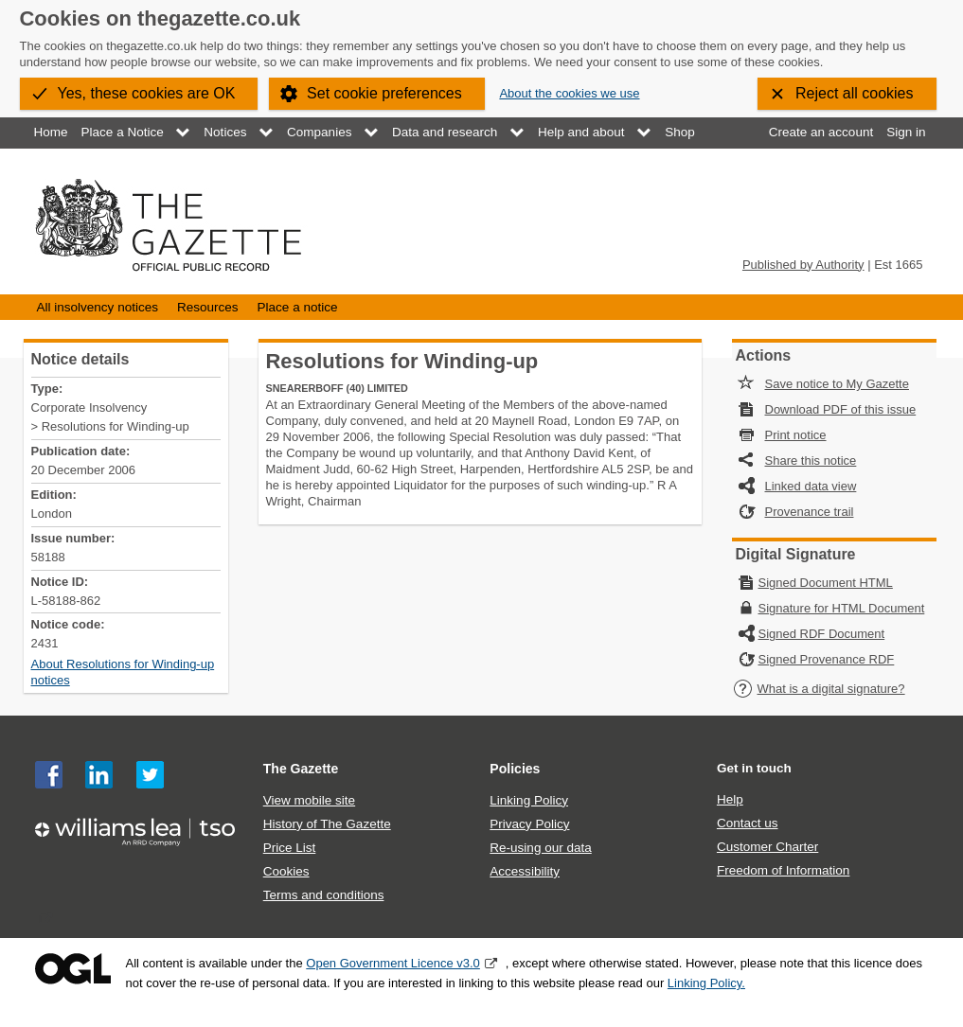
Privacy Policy (529, 824)
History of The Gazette (327, 824)
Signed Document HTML (825, 582)
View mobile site (309, 800)
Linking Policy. (706, 983)
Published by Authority (803, 264)
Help (730, 799)
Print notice (796, 435)
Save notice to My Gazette (837, 384)
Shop (680, 132)
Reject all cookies (854, 93)
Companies (319, 132)
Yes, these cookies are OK (147, 93)
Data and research (444, 132)
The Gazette (301, 768)
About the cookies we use (569, 93)
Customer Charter (767, 847)
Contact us (747, 823)
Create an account (821, 132)
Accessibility (525, 871)
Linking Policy (529, 800)
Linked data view (811, 486)
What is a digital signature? (819, 689)
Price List (289, 848)
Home (51, 132)
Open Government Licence (73, 968)
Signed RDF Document (821, 634)
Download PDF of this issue (841, 409)
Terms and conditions (323, 895)
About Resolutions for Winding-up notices (123, 672)
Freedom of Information (783, 870)
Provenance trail (809, 512)
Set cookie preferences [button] (384, 93)
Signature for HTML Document (841, 608)
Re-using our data (540, 848)
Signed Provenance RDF (826, 659)
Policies (515, 768)
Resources (208, 307)
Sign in (905, 132)
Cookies (286, 871)
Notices (225, 132)
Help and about (581, 132)
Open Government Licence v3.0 (393, 963)
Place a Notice (122, 132)
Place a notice (298, 307)
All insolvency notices (97, 307)
